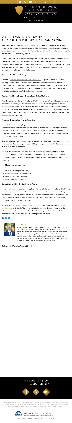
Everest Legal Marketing (46, 415)
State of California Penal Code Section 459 (25, 80)
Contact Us (43, 418)
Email (30, 2)
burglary (33, 45)
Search (40, 2)
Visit (36, 2)
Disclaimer (22, 418)
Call (25, 2)
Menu (50, 2)
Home (20, 2)
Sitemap (51, 418)
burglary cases (7, 208)
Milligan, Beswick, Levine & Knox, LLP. (28, 205)
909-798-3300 (36, 20)
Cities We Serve (32, 418)
